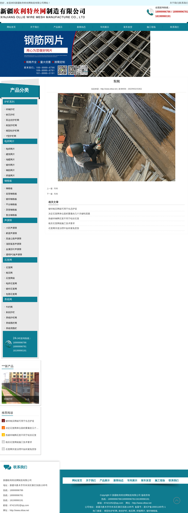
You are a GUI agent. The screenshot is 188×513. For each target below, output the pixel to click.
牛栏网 (9, 307)
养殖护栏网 (11, 317)
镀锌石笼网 (11, 288)
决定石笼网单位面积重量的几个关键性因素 (22, 428)
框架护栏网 (11, 125)
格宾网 (9, 272)
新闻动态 (81, 27)
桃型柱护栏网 (12, 130)
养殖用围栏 (11, 328)
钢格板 (8, 180)
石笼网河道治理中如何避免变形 (21, 449)
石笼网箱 (10, 278)
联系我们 (183, 3)
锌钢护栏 (10, 109)
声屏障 (8, 220)
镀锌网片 (10, 165)
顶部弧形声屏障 (13, 244)
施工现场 (151, 27)
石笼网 (8, 259)
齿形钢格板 (11, 193)
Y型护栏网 (11, 136)
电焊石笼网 (11, 283)
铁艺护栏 (10, 114)
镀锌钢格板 (11, 199)
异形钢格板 (11, 209)
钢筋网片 (10, 170)
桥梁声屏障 (11, 233)
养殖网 (8, 299)
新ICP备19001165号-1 (155, 507)
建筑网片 (10, 154)
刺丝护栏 (10, 312)
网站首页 (11, 27)
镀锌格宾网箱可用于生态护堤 (20, 421)
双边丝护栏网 (12, 120)
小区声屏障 (11, 228)
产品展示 (58, 27)
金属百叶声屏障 (13, 249)
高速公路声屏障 (13, 238)
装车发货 (127, 27)
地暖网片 (10, 159)
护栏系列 (9, 101)
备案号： (139, 507)
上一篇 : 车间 (52, 188)
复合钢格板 (11, 215)
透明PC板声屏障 (14, 254)
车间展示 (104, 27)
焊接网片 (10, 175)
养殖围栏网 (11, 323)
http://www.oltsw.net (109, 89)
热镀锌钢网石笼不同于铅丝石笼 (21, 435)
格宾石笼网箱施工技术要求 (19, 442)
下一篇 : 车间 (52, 194)
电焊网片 (9, 141)
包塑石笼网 (11, 294)
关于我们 (174, 3)
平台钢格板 (11, 204)
